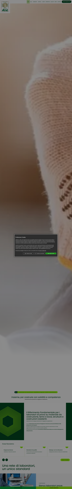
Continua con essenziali (39, 253)
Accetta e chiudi (51, 253)
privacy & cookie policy (42, 250)
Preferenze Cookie (28, 253)
